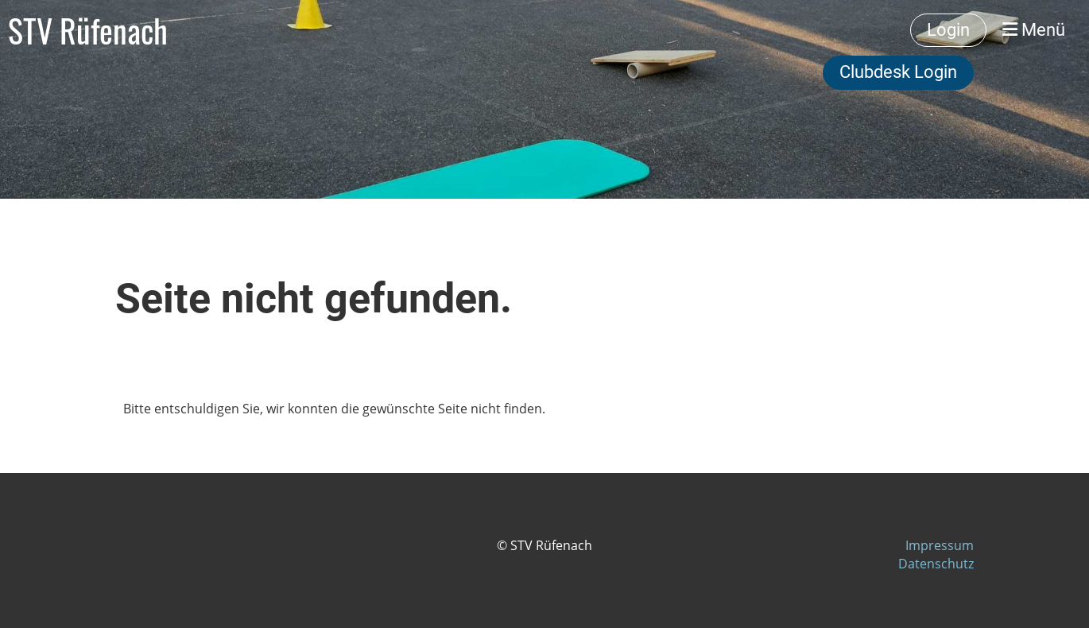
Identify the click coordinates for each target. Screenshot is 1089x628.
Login (948, 30)
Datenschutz (936, 563)
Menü (1033, 30)
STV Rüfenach (88, 30)
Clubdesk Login (898, 72)
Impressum (939, 545)
